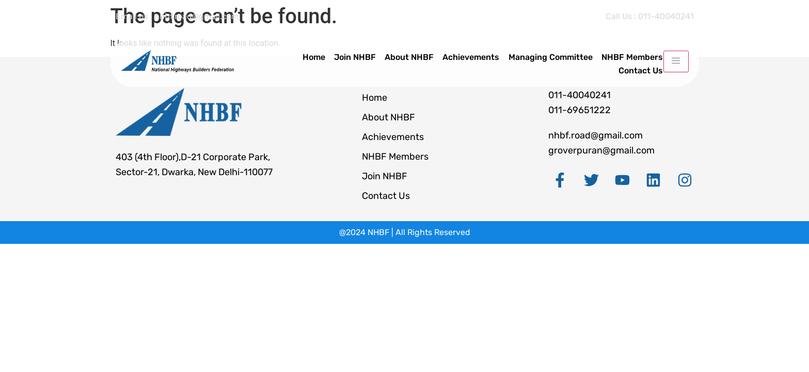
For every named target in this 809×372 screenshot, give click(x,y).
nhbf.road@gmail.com (595, 135)
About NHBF (411, 56)
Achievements (472, 56)
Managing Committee (551, 56)
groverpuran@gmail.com (601, 150)
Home (317, 56)
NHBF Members (632, 56)
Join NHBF (357, 56)
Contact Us (640, 69)
